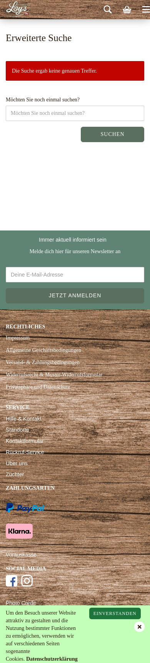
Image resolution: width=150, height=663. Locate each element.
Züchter (15, 474)
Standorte (17, 430)
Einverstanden (115, 613)
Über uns (17, 463)
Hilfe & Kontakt (24, 419)
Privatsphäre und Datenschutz (38, 387)
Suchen (112, 134)
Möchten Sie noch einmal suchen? (43, 100)
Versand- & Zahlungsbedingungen (43, 362)
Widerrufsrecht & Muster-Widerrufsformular (54, 375)
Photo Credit (21, 603)
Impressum (18, 338)
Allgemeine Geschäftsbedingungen (43, 350)
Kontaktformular (25, 441)
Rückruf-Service (25, 452)
